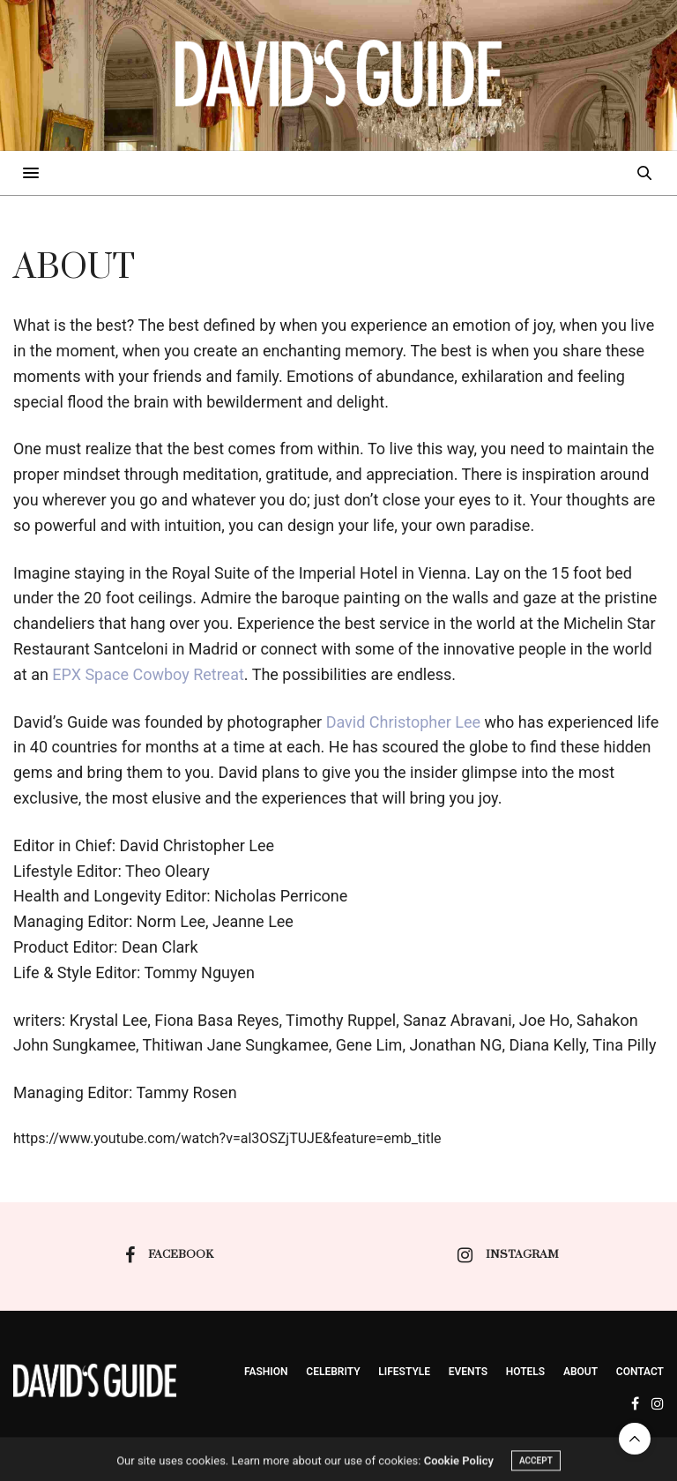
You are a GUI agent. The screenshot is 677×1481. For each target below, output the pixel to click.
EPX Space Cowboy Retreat (148, 674)
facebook (169, 1255)
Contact (640, 1371)
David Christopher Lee (403, 722)
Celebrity (333, 1371)
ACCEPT (536, 1467)
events (468, 1371)
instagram (508, 1255)
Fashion (266, 1371)
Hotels (525, 1371)
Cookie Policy (459, 1467)
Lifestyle (404, 1371)
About (580, 1371)
